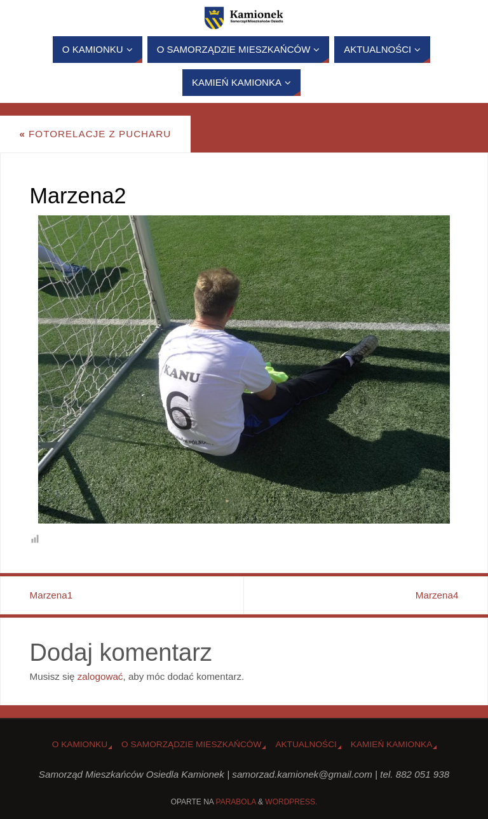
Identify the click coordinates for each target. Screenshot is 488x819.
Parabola (236, 801)
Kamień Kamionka (391, 744)
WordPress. (291, 801)
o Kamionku (79, 744)
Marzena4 (437, 595)
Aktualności (305, 744)
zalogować (100, 676)
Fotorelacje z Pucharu (95, 133)
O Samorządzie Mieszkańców (191, 744)
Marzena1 (51, 595)
